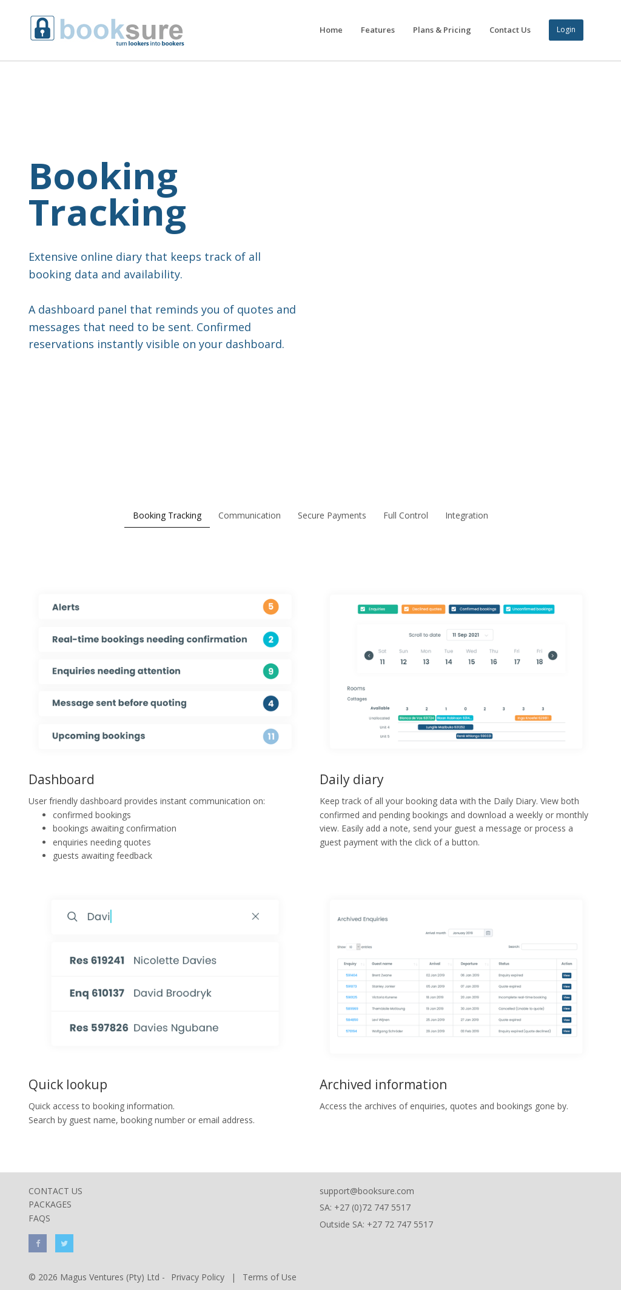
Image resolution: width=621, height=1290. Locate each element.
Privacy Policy (197, 1277)
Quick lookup (68, 1084)
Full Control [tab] (405, 515)
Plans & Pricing (442, 29)
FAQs (39, 1218)
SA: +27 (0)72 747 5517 (365, 1207)
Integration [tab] (466, 515)
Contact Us (510, 29)
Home (331, 29)
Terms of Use (270, 1277)
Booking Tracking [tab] (167, 515)
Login (566, 29)
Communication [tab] (249, 515)
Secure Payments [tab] (332, 515)
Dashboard (62, 779)
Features (378, 29)
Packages (50, 1204)
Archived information (383, 1084)
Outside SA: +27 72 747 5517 (376, 1224)
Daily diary (352, 779)
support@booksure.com (367, 1191)
